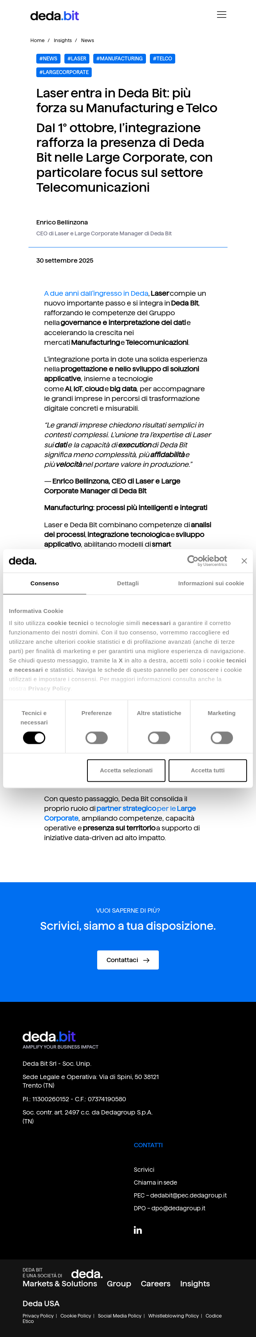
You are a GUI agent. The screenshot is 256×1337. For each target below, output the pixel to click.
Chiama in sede (155, 1182)
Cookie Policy (75, 1315)
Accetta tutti (208, 770)
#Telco (162, 58)
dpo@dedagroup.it (178, 1208)
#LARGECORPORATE (64, 72)
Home (37, 40)
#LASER (77, 58)
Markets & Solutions (60, 1283)
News (87, 40)
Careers (156, 1283)
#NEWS (48, 58)
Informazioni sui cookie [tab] (211, 583)
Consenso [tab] (44, 583)
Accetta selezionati (126, 770)
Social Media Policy (119, 1315)
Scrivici (144, 1169)
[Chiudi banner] (244, 560)
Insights (63, 40)
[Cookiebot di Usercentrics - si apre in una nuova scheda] (193, 561)
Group (119, 1283)
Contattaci (128, 960)
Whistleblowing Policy (173, 1315)
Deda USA (41, 1303)
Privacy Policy (38, 1315)
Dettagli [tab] (128, 583)
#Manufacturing (119, 58)
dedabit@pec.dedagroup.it (188, 1195)
